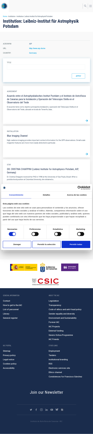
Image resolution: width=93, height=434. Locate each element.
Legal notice (8, 359)
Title (9, 62)
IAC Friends (54, 339)
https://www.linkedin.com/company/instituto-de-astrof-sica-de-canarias (46, 409)
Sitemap (6, 351)
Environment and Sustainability (62, 318)
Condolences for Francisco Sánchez (65, 376)
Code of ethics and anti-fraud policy (65, 309)
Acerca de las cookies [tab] (77, 195)
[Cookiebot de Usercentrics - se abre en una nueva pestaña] (79, 188)
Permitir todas (76, 244)
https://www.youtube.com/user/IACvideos (51, 409)
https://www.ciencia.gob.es (23, 267)
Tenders (52, 355)
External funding (56, 331)
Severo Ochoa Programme (61, 335)
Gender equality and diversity (62, 314)
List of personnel (11, 309)
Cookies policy (9, 364)
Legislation (54, 301)
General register (10, 318)
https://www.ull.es (70, 267)
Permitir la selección (47, 244)
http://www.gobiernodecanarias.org (48, 267)
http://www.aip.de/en (37, 48)
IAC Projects (54, 326)
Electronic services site (59, 368)
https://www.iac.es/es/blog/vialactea (62, 409)
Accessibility (8, 368)
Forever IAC (54, 322)
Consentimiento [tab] (16, 195)
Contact (6, 301)
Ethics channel (55, 372)
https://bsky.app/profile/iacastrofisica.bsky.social (57, 409)
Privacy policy (9, 355)
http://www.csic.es (45, 281)
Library (6, 314)
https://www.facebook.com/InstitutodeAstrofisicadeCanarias (36, 409)
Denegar (17, 244)
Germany (33, 53)
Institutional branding (58, 359)
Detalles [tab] (46, 195)
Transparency (55, 305)
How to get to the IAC (12, 305)
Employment (54, 351)
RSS (50, 364)
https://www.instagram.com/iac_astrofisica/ (41, 409)
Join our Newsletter (46, 392)
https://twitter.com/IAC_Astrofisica (31, 409)
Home (5, 16)
